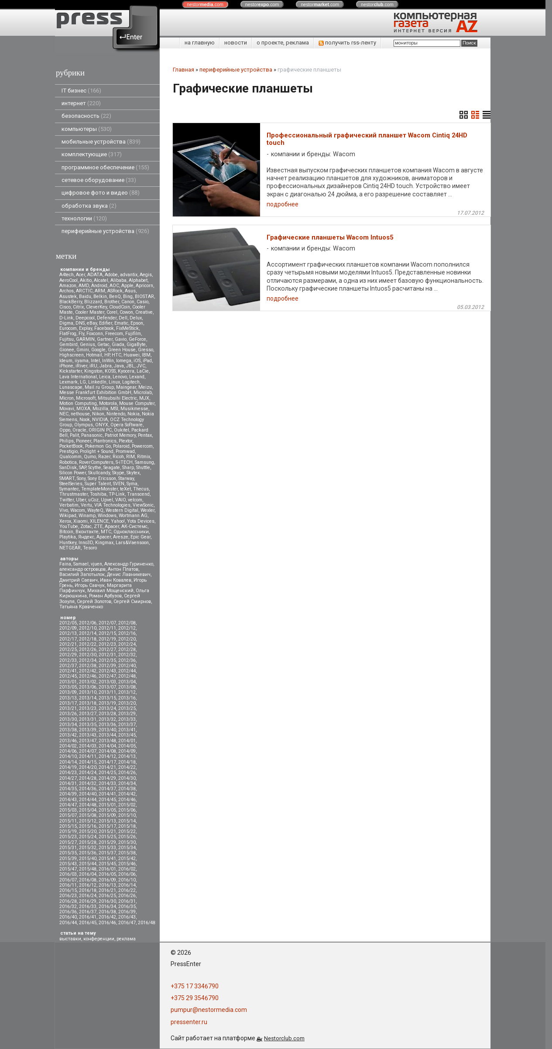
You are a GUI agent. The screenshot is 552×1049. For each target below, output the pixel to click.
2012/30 (87, 655)
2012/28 (127, 649)
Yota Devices (140, 521)
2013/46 (68, 741)
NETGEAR (70, 548)
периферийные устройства (105, 231)
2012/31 (107, 655)
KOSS (110, 371)
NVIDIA (100, 419)
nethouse (80, 414)
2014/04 (107, 746)
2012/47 (107, 676)
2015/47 (68, 869)
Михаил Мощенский (110, 590)
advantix (128, 275)
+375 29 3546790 (195, 997)
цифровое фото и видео (101, 192)
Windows (107, 515)
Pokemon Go (98, 446)
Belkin (100, 296)
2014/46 (127, 799)
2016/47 (127, 923)
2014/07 (87, 751)
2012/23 (107, 644)
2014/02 (68, 746)
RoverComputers (96, 462)
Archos (66, 291)
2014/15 (87, 762)
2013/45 (127, 735)
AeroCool (68, 280)
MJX (144, 398)
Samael (81, 564)
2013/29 (127, 713)
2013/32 (107, 719)
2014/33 (107, 783)
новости (235, 42)
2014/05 (127, 746)
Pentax (145, 435)
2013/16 (127, 698)
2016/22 (127, 890)
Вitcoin (66, 532)
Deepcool (85, 318)
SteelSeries (70, 484)
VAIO (120, 500)
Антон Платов (123, 569)
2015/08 (87, 815)
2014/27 (68, 778)
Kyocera (126, 371)
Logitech (131, 382)
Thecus (141, 489)
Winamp (87, 515)
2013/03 (107, 682)
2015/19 (68, 831)
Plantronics (105, 441)
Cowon (126, 312)
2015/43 (68, 864)
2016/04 (87, 874)
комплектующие (92, 154)
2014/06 (68, 751)
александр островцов (82, 569)
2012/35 (107, 660)
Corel (111, 312)
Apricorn (144, 285)
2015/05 (107, 810)
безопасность (86, 116)
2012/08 (127, 623)
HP (107, 355)
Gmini (82, 350)
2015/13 (107, 821)
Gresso (145, 350)
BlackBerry (70, 302)
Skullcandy (99, 473)
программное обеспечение (105, 167)
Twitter (66, 500)
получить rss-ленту (347, 42)
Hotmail (94, 355)
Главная (183, 69)
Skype (118, 473)
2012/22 (87, 644)
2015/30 (127, 842)
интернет (81, 103)
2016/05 (107, 874)
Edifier (105, 323)
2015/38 (127, 853)
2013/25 (127, 708)
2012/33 (68, 660)
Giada (118, 344)
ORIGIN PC (100, 430)
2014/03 (87, 746)
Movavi (66, 408)
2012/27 (107, 649)
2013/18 (87, 703)
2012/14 (87, 633)
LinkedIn (97, 382)
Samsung (144, 462)
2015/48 (87, 869)
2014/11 (87, 756)
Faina (65, 564)
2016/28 (68, 901)
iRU (93, 366)
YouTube (68, 526)
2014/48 (87, 805)
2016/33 (87, 906)
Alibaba (118, 280)
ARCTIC (84, 291)
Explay (85, 328)
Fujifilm (133, 333)
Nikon (98, 414)
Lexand (136, 377)
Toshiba (98, 494)
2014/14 (68, 762)
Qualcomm (70, 456)
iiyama (82, 360)
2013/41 (127, 730)
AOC (114, 285)
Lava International (78, 377)
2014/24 (87, 772)
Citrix (78, 307)
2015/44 (87, 864)
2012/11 (107, 628)
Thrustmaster (73, 494)
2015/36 (87, 853)
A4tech (66, 275)
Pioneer (83, 441)
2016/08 (87, 880)
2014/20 (87, 767)
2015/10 (127, 815)
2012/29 (68, 655)
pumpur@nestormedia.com (209, 1009)
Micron (66, 398)
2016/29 (87, 901)
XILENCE (99, 521)
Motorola (108, 403)
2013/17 (68, 703)
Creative (144, 312)
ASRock (115, 291)
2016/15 (68, 890)
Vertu (86, 505)
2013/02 (87, 682)
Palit (74, 435)
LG (83, 382)
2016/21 (107, 890)
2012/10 (87, 628)
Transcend (138, 494)
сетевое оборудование (99, 180)
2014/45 (107, 799)
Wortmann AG (133, 515)
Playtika (67, 537)
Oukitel (121, 430)
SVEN (118, 484)
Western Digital (122, 510)
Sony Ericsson (102, 478)
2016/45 (87, 923)
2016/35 (127, 906)
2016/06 (127, 874)
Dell (123, 318)
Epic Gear (140, 537)
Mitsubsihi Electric (117, 398)
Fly (81, 333)
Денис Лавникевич (129, 574)
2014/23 (68, 772)
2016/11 (68, 885)
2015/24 (87, 837)
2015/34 (127, 847)
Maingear (126, 387)
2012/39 (107, 665)
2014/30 (127, 778)
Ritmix (143, 456)
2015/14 (127, 821)
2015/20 (87, 831)
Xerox (65, 521)
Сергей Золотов (94, 601)
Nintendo (115, 414)
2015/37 (107, 853)
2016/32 (68, 906)
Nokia (133, 414)
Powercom (142, 446)
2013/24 (107, 708)
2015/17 (107, 826)
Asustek (68, 296)
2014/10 (68, 756)
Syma (132, 484)
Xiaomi (80, 521)
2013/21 (68, 708)
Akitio (86, 280)
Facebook (104, 328)
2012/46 (87, 676)
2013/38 (68, 730)
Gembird (68, 344)
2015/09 (107, 815)
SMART (67, 478)
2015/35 (68, 853)
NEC (64, 414)
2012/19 (107, 639)
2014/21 (107, 767)
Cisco (65, 307)
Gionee (66, 350)
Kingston (93, 371)
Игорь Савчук (90, 585)
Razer (104, 456)
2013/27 (87, 713)
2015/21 (107, 831)
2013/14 (87, 698)
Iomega (123, 360)
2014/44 (87, 799)
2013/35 (87, 724)
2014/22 (127, 767)
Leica (104, 377)
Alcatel (101, 280)
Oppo (64, 430)
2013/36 (107, 724)
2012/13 (68, 633)
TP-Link (117, 494)
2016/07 (68, 880)
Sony (81, 478)
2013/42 (68, 735)
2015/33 (107, 847)
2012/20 (127, 639)
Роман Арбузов (105, 596)
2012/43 (107, 671)
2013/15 (107, 698)
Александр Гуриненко (128, 564)
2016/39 (127, 912)
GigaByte (136, 344)
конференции (98, 939)
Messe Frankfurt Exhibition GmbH (95, 392)
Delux (136, 318)
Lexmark (68, 382)
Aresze (120, 537)
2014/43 (68, 799)
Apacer (103, 537)
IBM (146, 355)
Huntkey (67, 542)
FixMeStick (127, 328)
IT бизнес (81, 90)
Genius (87, 344)
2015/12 (87, 821)
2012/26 (87, 649)
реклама (126, 939)
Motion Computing (78, 403)
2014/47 (68, 805)
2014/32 (87, 783)
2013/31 (87, 719)
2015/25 (107, 837)
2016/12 (87, 885)
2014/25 (107, 772)
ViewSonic (143, 505)
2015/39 (68, 858)
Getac (103, 344)
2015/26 (127, 837)
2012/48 (127, 676)
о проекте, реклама (283, 42)
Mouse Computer (136, 403)
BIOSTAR (144, 296)
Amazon (67, 285)
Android (99, 285)
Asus (130, 291)
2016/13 (107, 885)
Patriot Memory (120, 435)
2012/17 (68, 639)
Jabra (105, 366)
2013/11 (107, 692)
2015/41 (107, 858)
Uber (81, 500)
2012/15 (107, 633)
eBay (92, 323)
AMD (84, 285)
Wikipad (67, 515)
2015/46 (127, 864)
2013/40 (107, 730)
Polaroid (121, 446)
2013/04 (127, 682)
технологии (84, 218)
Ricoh (118, 456)
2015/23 (68, 837)
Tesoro (90, 548)
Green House (122, 350)
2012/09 (68, 628)
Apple (127, 285)
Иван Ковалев (115, 580)
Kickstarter (70, 371)
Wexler (147, 510)
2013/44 (107, 735)
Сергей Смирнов (132, 601)
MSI (114, 408)
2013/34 (68, 724)
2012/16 (127, 633)
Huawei (131, 355)
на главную (200, 42)
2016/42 (107, 917)
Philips (66, 441)
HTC (116, 355)
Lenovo (120, 377)
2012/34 (87, 660)
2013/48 (107, 741)
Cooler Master (89, 312)
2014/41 (107, 794)
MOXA (83, 408)
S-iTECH (124, 462)
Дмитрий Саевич (78, 580)
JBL (130, 366)
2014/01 (127, 741)
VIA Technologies (112, 505)
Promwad (125, 451)
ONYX (101, 425)
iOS (137, 360)
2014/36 (87, 789)
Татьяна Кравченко (81, 607)
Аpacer (112, 526)
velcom (135, 500)
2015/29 (107, 842)
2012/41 (68, 671)
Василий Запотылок (82, 574)
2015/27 (68, 842)
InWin (108, 360)
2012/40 (127, 665)
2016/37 (87, 912)
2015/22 (127, 831)
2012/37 (68, 665)
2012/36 (127, 660)
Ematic (121, 323)
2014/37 (107, 789)
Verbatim (69, 505)
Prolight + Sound (96, 451)
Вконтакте (87, 532)
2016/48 (146, 923)
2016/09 (107, 880)
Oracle (79, 430)
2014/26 (127, 772)
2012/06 (87, 623)
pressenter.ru (189, 1021)
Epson (136, 323)
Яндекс (86, 537)
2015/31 (68, 847)
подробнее (282, 204)
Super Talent (98, 484)
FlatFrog (67, 333)
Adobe (111, 275)
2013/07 (107, 687)
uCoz (93, 500)
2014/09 (127, 751)
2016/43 (127, 917)
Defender (107, 318)
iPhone (66, 366)
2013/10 (87, 692)
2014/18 (127, 762)
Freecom (114, 333)
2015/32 (87, 847)
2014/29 (107, 778)
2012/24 (127, 644)
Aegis (146, 275)
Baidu (85, 296)
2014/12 (107, 756)
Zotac (86, 526)
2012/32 (127, 655)
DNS (80, 323)
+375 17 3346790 (195, 986)
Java (119, 366)
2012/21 (68, 644)
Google (98, 350)
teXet (125, 489)
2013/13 (68, 698)
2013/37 (127, 724)
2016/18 (87, 890)
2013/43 (87, 735)
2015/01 (107, 805)
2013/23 (87, 708)
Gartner (105, 339)
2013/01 (68, 682)
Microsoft (86, 398)
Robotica (68, 462)
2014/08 (107, 751)
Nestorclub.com (284, 1038)
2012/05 (68, 623)
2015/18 (127, 826)
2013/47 (87, 741)
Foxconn (94, 333)
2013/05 (68, 687)
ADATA (95, 275)
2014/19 (68, 767)
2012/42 (87, 671)
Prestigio (68, 451)
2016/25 (107, 895)
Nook (84, 419)
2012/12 (127, 628)
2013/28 (107, 713)
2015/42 (127, 858)
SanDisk (68, 467)
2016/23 (68, 895)
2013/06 (87, 687)
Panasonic (92, 435)
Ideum (65, 360)
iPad (147, 360)
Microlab (143, 392)
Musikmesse (134, 408)
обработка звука (89, 205)
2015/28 (87, 842)
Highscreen (71, 355)
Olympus (83, 425)
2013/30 (68, 719)
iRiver (81, 366)
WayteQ (95, 510)
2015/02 (127, 805)
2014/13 (127, 756)
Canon (127, 302)
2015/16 (87, 826)
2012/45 (68, 676)
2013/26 (68, 713)
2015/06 (127, 810)
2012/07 (107, 623)
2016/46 (107, 923)
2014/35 (68, 789)
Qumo (90, 456)
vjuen (96, 564)
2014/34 (127, 783)
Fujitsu (66, 339)
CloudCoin (119, 307)
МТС (106, 532)
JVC (141, 366)
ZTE (98, 526)
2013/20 (127, 703)
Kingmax (104, 542)
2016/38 (107, 912)
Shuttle (143, 467)
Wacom (77, 510)
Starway (126, 478)
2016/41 (87, 917)
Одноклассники (131, 532)
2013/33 (127, 719)
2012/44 (127, 671)
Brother (111, 302)
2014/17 (107, 762)
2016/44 (68, 923)
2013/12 (127, 692)
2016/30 (107, 901)
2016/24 (87, 895)
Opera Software (126, 425)
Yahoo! (118, 521)
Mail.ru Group (99, 387)
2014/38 (127, 789)
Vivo (63, 510)
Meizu (145, 387)
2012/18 (87, 639)
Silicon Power (72, 473)
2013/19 (107, 703)
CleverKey (96, 307)
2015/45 (107, 864)
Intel (95, 360)
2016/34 (107, 906)
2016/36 (68, 912)
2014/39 (68, 794)
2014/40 (87, 794)
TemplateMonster (99, 489)
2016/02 (127, 869)
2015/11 (68, 821)
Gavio (121, 339)
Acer (80, 275)
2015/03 (68, 810)
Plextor (125, 441)
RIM (130, 456)
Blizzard (93, 302)
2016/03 (68, 874)
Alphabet (138, 280)
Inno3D (86, 542)
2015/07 (68, 815)
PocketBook (71, 446)
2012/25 (68, 649)
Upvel (107, 500)
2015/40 (87, 858)
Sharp (128, 467)
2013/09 (68, 692)
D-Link (66, 318)
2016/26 (127, 895)
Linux (114, 382)
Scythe (94, 467)
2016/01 (107, 869)
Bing (128, 296)
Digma (66, 323)
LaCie (143, 371)
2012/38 (87, 665)
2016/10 (127, 880)
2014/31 (68, 783)
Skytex (133, 473)
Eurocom (68, 328)
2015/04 (87, 810)
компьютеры (87, 129)
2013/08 (127, 687)
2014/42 (127, 794)
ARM (100, 291)
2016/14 (127, 885)
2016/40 (68, 917)
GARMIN (85, 339)
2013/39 (87, 730)
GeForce (137, 339)
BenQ (115, 296)
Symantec (69, 489)
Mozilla (100, 408)
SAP (82, 467)
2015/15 (68, 826)
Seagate (111, 467)
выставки (70, 939)
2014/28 (87, 778)
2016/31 (127, 901)
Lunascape (70, 387)
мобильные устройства (101, 141)
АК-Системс (134, 526)
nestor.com (205, 4)
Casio (142, 302)
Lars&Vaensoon (132, 542)
